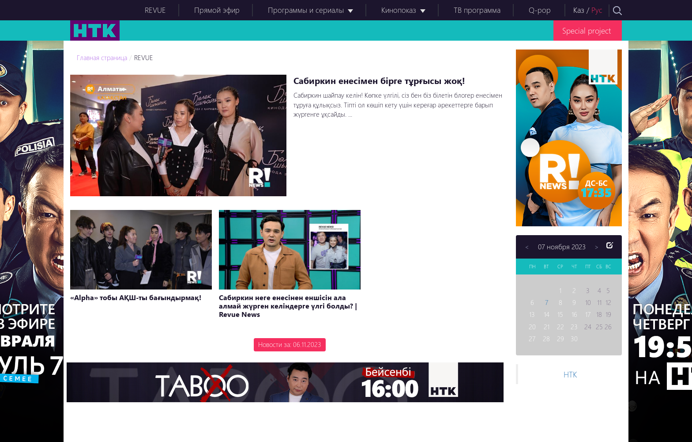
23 (574, 326)
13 (532, 314)
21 (546, 326)
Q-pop (540, 10)
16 (574, 314)
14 (546, 314)
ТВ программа (477, 10)
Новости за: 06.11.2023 (289, 344)
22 (560, 326)
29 (560, 338)
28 (546, 338)
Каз (578, 10)
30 (574, 338)
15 (560, 314)
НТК (570, 374)
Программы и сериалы (306, 10)
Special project (586, 30)
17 (587, 314)
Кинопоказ (398, 10)
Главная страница (102, 57)
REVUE (155, 10)
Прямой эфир (217, 10)
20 (532, 326)
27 (532, 338)
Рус (596, 10)
